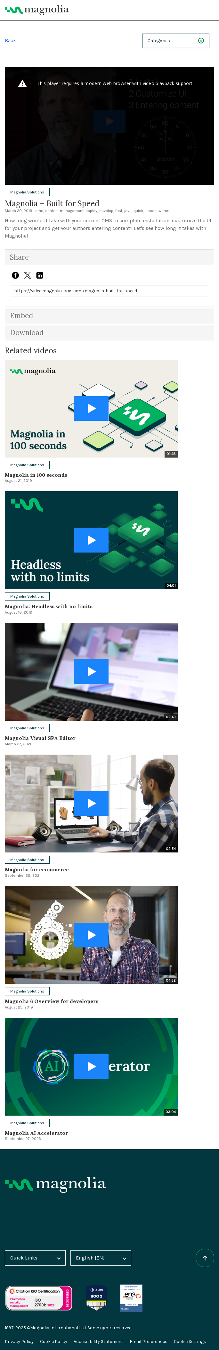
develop (106, 210)
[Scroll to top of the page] (205, 1258)
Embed (22, 315)
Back (10, 40)
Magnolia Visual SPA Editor (40, 738)
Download (28, 332)
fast (118, 210)
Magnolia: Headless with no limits (49, 606)
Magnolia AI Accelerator (37, 1133)
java (128, 210)
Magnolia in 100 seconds (37, 475)
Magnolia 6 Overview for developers (52, 1001)
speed (151, 210)
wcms (163, 210)
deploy (91, 210)
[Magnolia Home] (37, 10)
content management (64, 210)
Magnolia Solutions (27, 192)
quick (138, 210)
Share (20, 257)
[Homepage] (55, 1185)
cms (39, 210)
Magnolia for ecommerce (37, 869)
